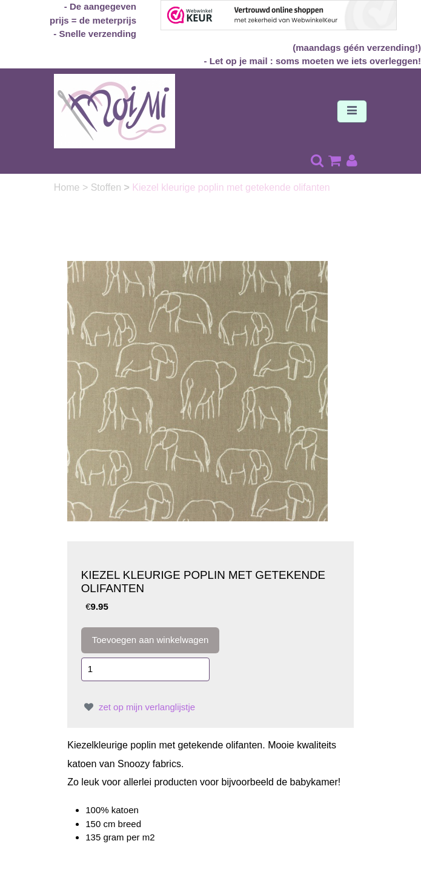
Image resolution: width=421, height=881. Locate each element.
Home (68, 187)
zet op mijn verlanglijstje (138, 707)
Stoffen (107, 187)
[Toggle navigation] (352, 111)
